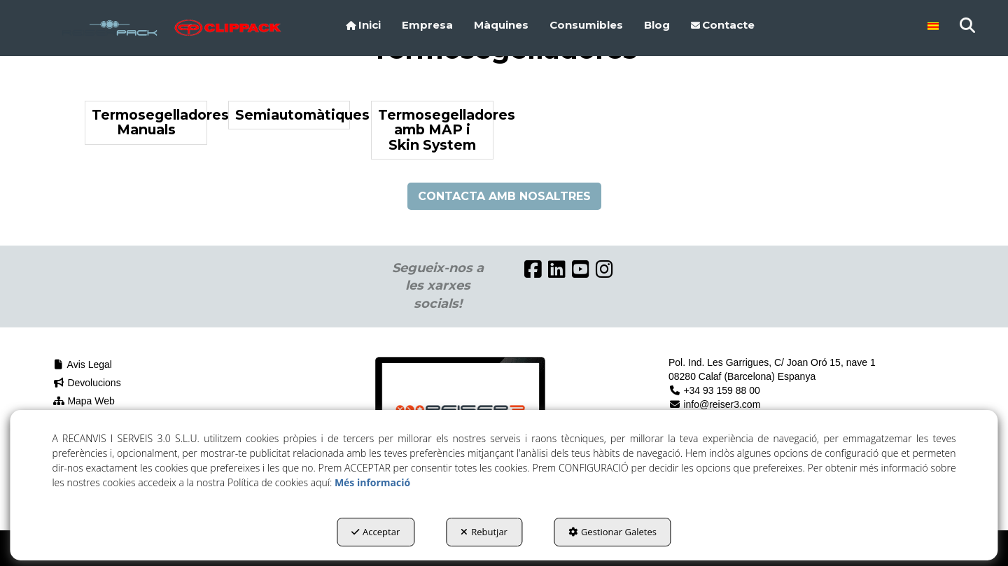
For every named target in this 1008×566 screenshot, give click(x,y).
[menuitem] (363, 25)
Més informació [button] (372, 482)
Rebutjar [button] (484, 531)
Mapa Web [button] (83, 400)
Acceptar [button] (375, 531)
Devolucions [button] (86, 382)
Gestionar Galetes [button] (612, 531)
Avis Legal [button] (82, 364)
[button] (109, 28)
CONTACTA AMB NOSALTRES (504, 196)
